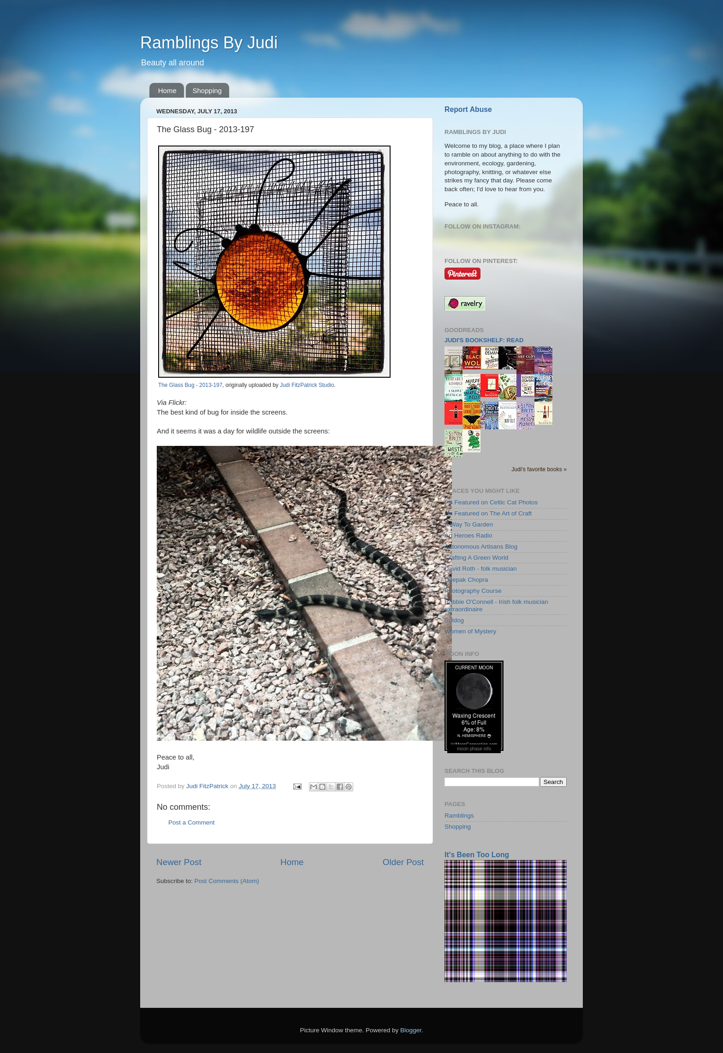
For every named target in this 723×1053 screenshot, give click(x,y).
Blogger (410, 1030)
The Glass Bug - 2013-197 (190, 385)
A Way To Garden (468, 524)
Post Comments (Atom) (227, 881)
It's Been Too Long (476, 855)
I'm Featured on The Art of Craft (488, 513)
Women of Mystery (470, 631)
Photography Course (473, 590)
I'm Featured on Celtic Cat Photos (491, 502)
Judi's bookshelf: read (483, 340)
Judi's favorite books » (539, 469)
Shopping (207, 90)
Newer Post (178, 862)
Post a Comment (191, 822)
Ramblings (459, 815)
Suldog (454, 620)
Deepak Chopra (466, 579)
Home (167, 90)
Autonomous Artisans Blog (480, 546)
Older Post (403, 862)
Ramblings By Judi (209, 42)
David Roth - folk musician (480, 568)
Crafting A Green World (476, 557)
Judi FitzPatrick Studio (307, 385)
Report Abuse (468, 109)
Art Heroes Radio (468, 535)
